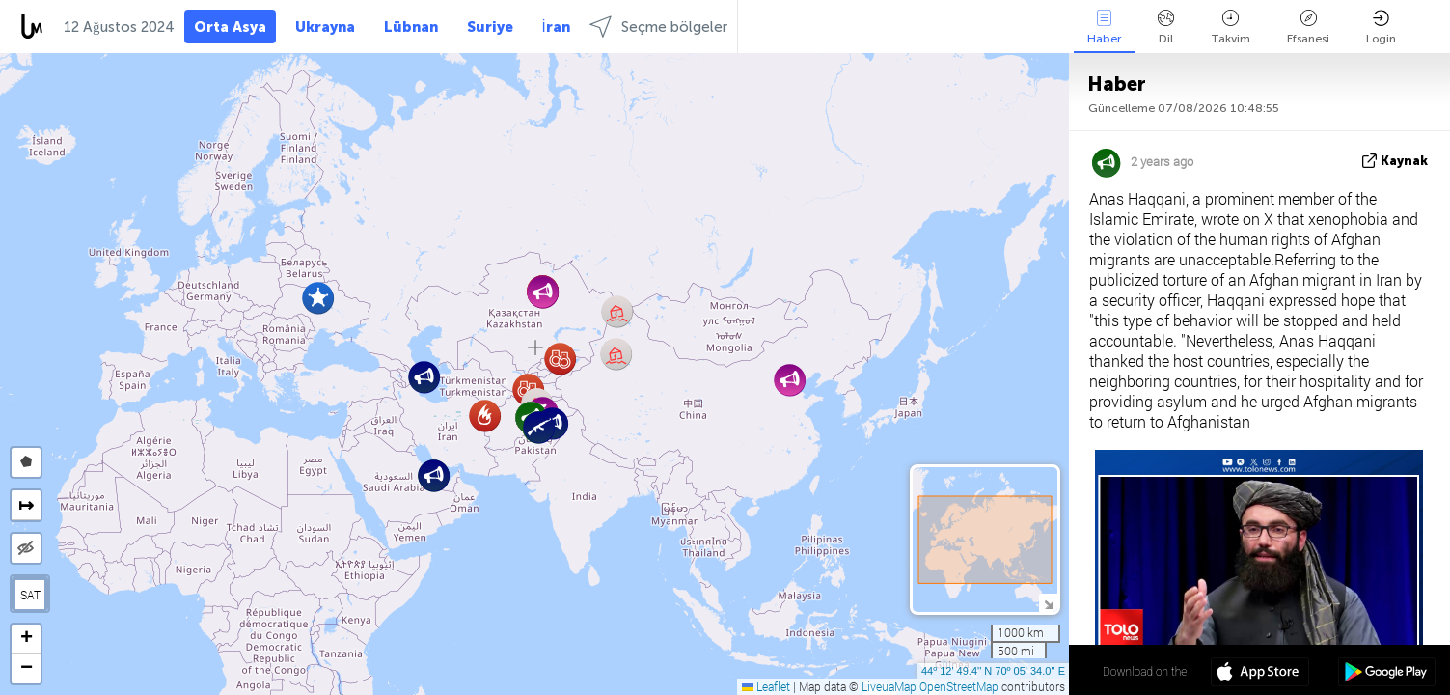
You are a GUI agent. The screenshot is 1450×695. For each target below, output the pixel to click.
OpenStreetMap (959, 686)
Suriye (490, 27)
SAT (30, 594)
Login (1381, 27)
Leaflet (766, 686)
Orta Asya (230, 27)
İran (556, 27)
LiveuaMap (889, 686)
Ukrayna (325, 27)
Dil (1166, 27)
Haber (1104, 27)
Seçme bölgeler (658, 26)
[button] (318, 298)
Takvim (1230, 27)
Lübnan (411, 27)
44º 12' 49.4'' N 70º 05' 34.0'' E (993, 671)
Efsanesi (1308, 27)
